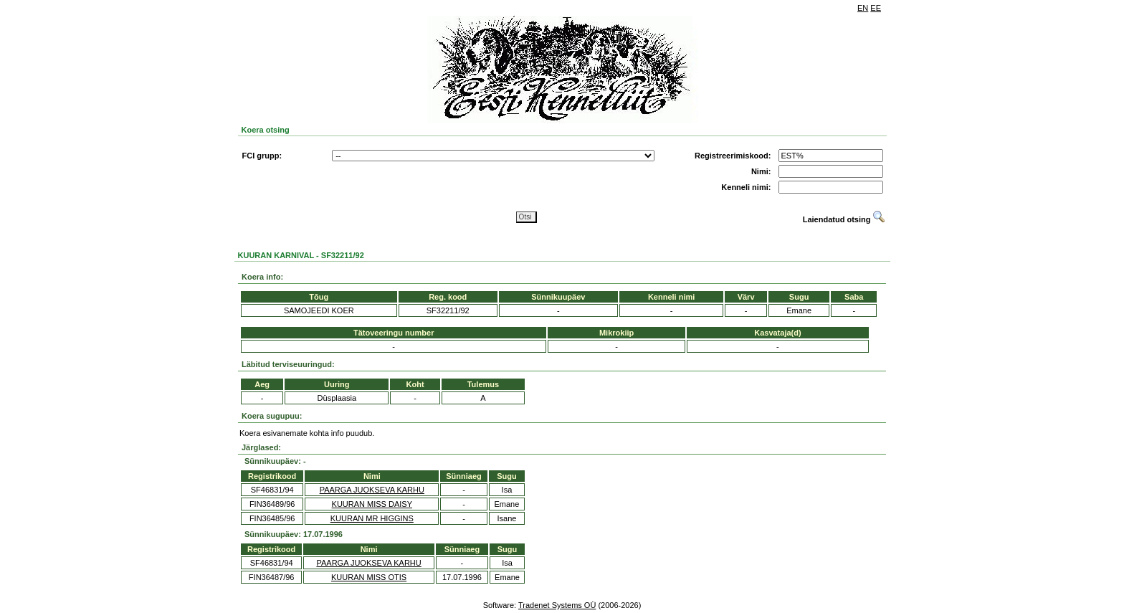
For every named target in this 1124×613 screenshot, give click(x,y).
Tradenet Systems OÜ (557, 605)
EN (862, 8)
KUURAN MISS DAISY (372, 504)
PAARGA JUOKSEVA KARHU (372, 489)
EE (875, 8)
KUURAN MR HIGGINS (372, 518)
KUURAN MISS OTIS (368, 577)
